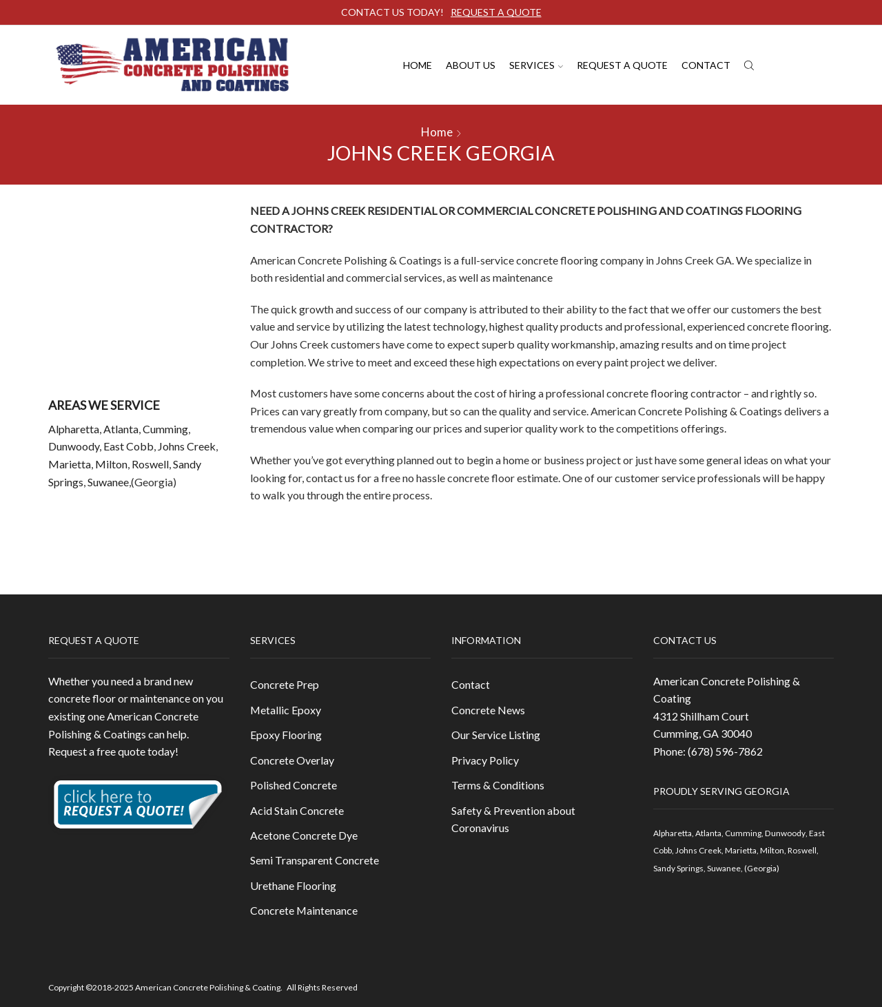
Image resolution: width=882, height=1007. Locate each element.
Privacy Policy (485, 760)
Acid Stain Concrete (297, 810)
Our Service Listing (495, 734)
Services (536, 65)
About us (470, 65)
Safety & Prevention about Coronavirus (513, 819)
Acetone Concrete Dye (304, 835)
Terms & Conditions (497, 784)
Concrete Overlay (292, 760)
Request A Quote (622, 65)
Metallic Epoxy (285, 709)
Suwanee (108, 481)
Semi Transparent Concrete (314, 860)
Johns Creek (187, 446)
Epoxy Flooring (286, 734)
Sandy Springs (678, 868)
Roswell (150, 463)
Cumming (165, 428)
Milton (111, 463)
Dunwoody (73, 446)
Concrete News (488, 709)
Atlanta (121, 428)
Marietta (69, 463)
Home (417, 65)
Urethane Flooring (293, 886)
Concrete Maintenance (304, 910)
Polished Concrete (293, 784)
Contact (705, 65)
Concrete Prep (284, 684)
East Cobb (128, 446)
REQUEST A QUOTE (496, 12)
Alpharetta (73, 428)
